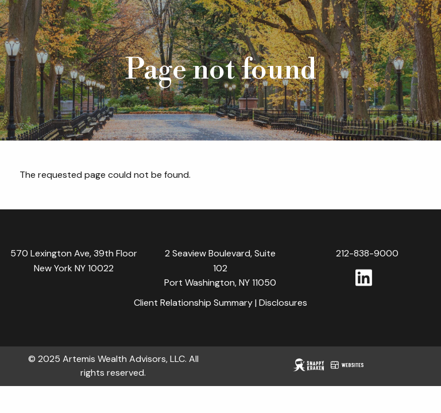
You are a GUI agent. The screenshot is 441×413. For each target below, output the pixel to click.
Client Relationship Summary (193, 303)
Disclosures (283, 303)
